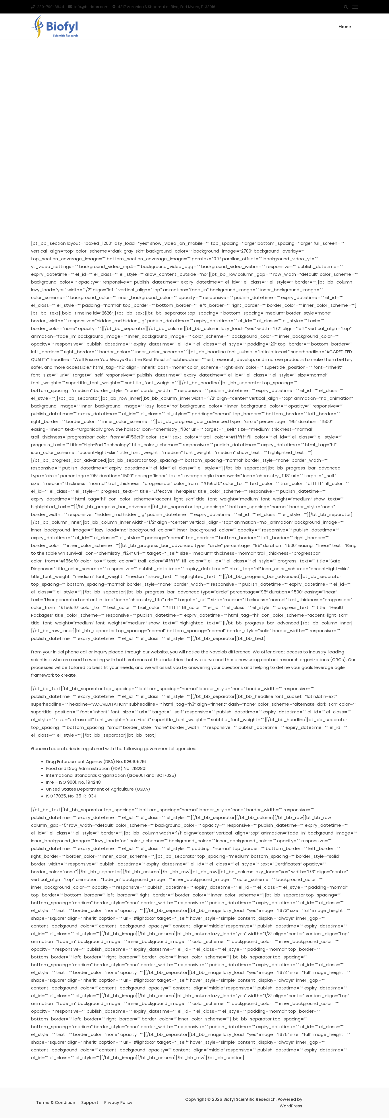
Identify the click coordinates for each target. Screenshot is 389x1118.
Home (344, 26)
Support (89, 1102)
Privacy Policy (118, 1102)
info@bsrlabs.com (88, 6)
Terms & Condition (55, 1102)
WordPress (291, 1106)
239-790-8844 (47, 6)
